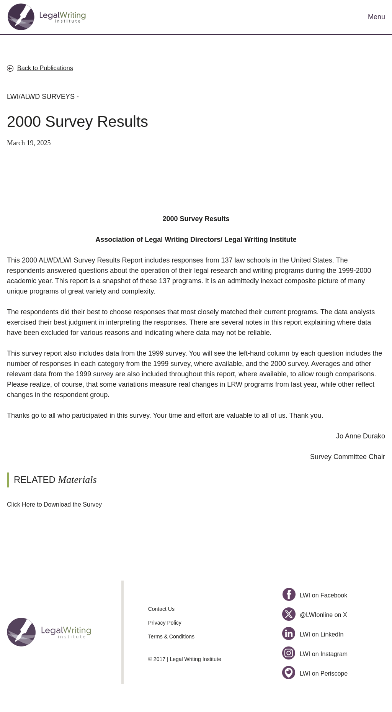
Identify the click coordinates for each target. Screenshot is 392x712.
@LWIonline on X (314, 615)
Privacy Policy (164, 623)
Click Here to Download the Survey (54, 504)
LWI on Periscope (315, 673)
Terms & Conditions (171, 636)
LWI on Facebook (314, 595)
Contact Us (161, 609)
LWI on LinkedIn (312, 634)
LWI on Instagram (315, 654)
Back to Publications (45, 67)
